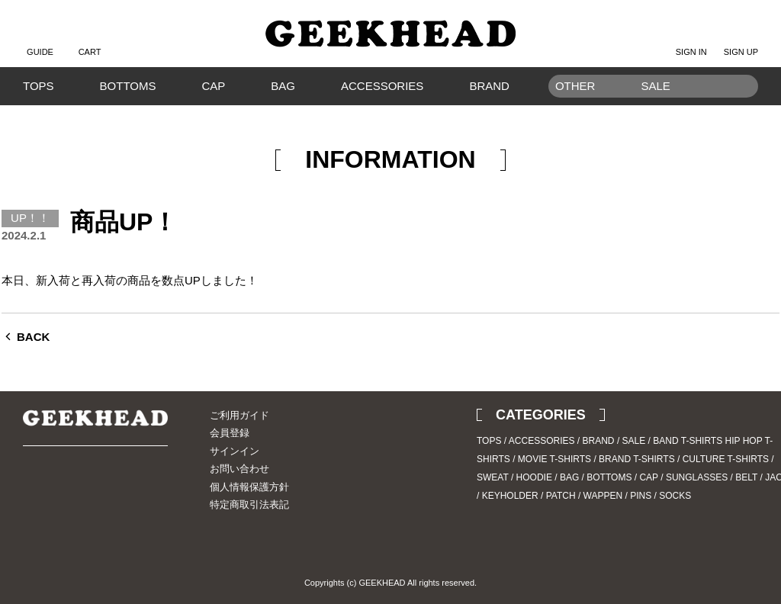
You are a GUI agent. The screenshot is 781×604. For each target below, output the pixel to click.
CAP (213, 85)
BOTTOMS (128, 85)
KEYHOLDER (510, 495)
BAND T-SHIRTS (687, 440)
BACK (33, 336)
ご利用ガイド (239, 415)
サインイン (234, 451)
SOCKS (675, 495)
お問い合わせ (239, 468)
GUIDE (40, 39)
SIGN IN (691, 39)
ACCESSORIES (382, 85)
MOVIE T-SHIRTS (554, 459)
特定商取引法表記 (249, 504)
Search (739, 109)
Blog (87, 488)
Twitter (34, 488)
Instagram (61, 488)
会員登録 (229, 433)
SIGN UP (741, 39)
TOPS (38, 85)
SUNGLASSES (697, 477)
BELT (746, 477)
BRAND (489, 85)
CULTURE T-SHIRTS (726, 459)
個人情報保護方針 (249, 487)
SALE (634, 440)
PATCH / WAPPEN (584, 495)
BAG (283, 85)
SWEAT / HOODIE (514, 477)
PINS (640, 495)
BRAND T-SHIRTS (637, 459)
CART (90, 39)
